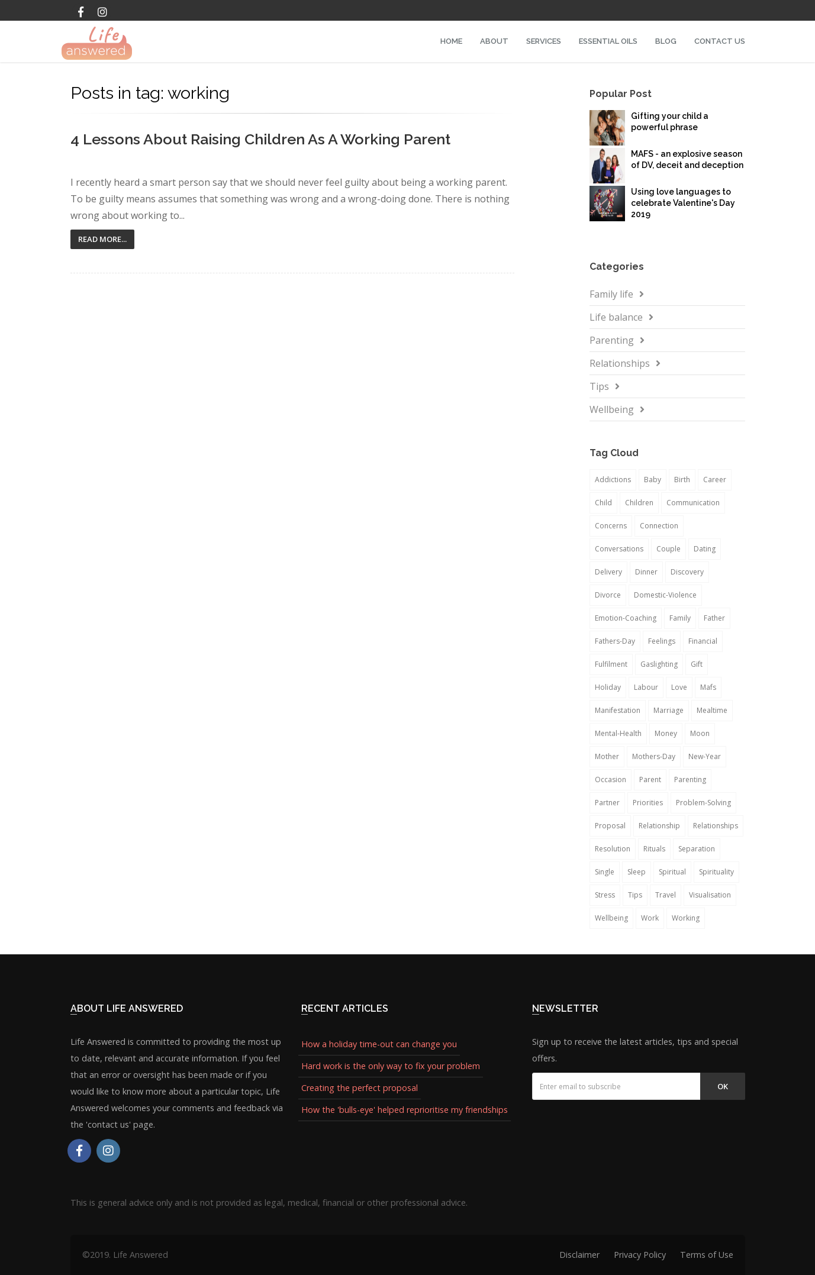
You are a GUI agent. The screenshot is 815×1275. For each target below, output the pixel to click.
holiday (608, 687)
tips (635, 895)
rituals (654, 849)
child (603, 503)
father (714, 618)
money (666, 733)
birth (682, 480)
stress (605, 895)
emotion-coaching (625, 618)
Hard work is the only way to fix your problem (390, 1065)
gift (697, 664)
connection (659, 526)
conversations (619, 549)
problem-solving (703, 803)
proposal (610, 826)
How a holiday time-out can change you (379, 1044)
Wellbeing (611, 409)
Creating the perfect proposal (359, 1087)
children (639, 503)
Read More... (102, 239)
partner (607, 803)
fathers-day (615, 641)
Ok (722, 1086)
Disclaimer (579, 1254)
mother (607, 756)
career (714, 480)
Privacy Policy (640, 1254)
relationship (659, 826)
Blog (666, 41)
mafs (708, 687)
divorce (608, 595)
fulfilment (611, 664)
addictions (613, 480)
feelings (661, 641)
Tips (599, 386)
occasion (610, 779)
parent (650, 779)
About (494, 41)
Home (451, 41)
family (680, 618)
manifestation (617, 710)
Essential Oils (608, 41)
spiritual (672, 872)
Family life (611, 294)
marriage (668, 710)
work (650, 918)
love (679, 687)
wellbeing (611, 918)
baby (652, 480)
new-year (704, 756)
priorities (648, 803)
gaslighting (659, 664)
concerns (611, 526)
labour (646, 687)
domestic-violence (665, 595)
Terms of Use (706, 1254)
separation (696, 849)
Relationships (619, 363)
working (686, 918)
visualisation (710, 895)
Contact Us (719, 41)
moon (700, 733)
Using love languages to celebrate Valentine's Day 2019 (683, 203)
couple (668, 549)
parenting (690, 779)
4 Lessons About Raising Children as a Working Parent (260, 139)
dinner (646, 572)
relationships (715, 826)
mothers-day (653, 756)
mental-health (618, 733)
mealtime (712, 710)
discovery (687, 572)
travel (665, 895)
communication (693, 503)
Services (543, 41)
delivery (608, 572)
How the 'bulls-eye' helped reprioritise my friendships (404, 1109)
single (604, 872)
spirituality (716, 872)
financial (702, 641)
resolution (612, 849)
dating (705, 549)
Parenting (611, 340)
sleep (636, 872)
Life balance (616, 317)
